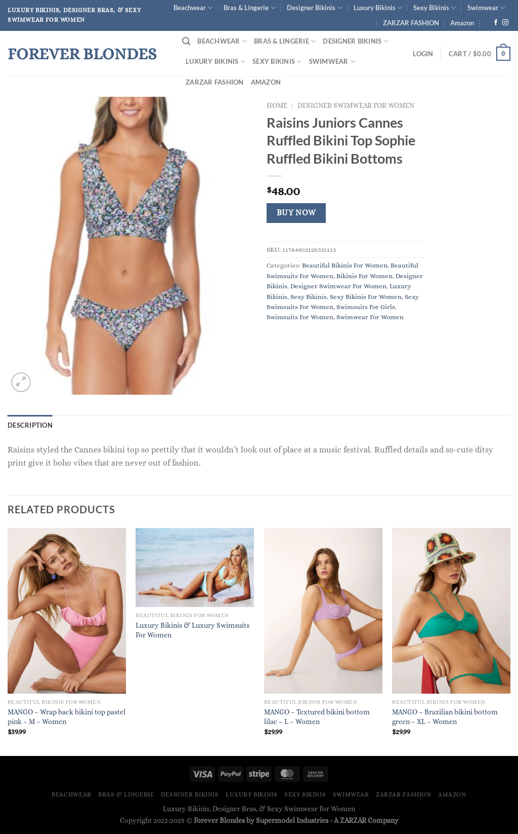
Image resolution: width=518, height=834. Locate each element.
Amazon (462, 23)
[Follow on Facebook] (496, 22)
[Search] (186, 41)
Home (277, 105)
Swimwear (486, 8)
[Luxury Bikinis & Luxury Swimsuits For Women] (195, 567)
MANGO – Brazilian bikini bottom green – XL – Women (445, 717)
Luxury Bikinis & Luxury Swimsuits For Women (192, 630)
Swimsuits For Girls (365, 307)
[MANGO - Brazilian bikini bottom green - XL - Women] (451, 611)
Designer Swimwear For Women (355, 105)
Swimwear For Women (370, 317)
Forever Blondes (82, 54)
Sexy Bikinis (434, 8)
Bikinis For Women (364, 276)
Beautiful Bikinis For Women (344, 265)
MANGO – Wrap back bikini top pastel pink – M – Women (66, 717)
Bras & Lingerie (249, 8)
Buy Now (296, 212)
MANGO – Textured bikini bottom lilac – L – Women (317, 717)
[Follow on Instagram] (505, 22)
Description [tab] (30, 425)
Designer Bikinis (314, 8)
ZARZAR (353, 820)
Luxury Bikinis (378, 8)
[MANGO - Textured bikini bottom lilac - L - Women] (323, 611)
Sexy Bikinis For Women (366, 296)
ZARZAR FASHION (411, 23)
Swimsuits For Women (300, 317)
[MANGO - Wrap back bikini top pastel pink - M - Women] (67, 611)
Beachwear (193, 8)
